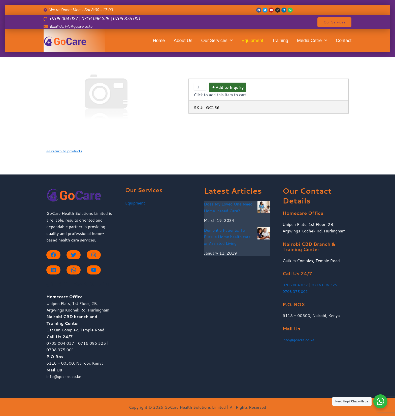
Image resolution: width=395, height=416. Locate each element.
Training (280, 42)
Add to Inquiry (229, 87)
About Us (183, 42)
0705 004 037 (296, 285)
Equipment (252, 42)
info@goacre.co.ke (300, 339)
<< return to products (66, 151)
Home (159, 42)
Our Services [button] (217, 43)
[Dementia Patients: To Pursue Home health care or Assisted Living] (263, 233)
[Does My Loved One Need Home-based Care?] (263, 207)
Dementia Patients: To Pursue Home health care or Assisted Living (227, 236)
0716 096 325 (328, 285)
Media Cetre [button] (312, 43)
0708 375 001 (296, 291)
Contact (343, 42)
